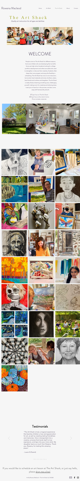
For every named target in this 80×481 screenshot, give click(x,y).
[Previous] (9, 438)
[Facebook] (74, 477)
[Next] (71, 438)
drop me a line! (43, 471)
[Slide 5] (34, 459)
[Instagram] (78, 477)
